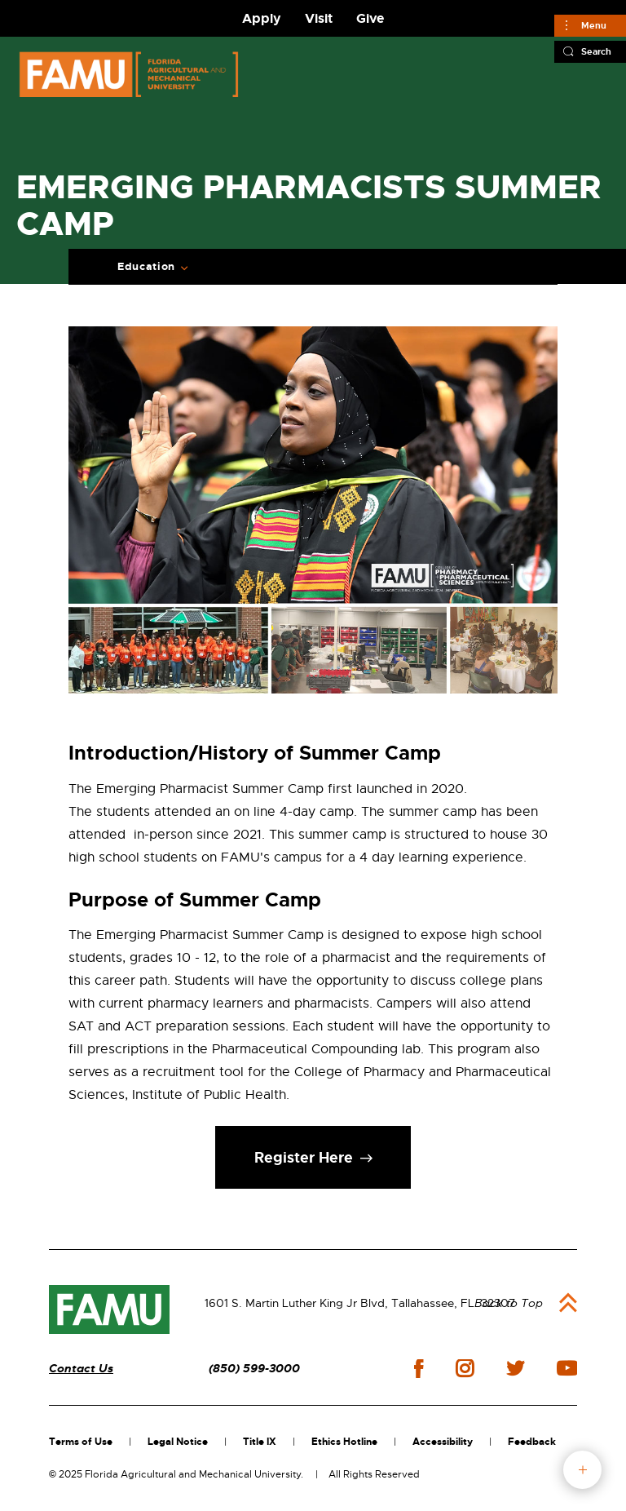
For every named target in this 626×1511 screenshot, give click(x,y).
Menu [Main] (593, 25)
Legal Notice (178, 1441)
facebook (418, 1368)
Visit (319, 18)
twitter (515, 1368)
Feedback (532, 1441)
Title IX (259, 1441)
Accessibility (442, 1441)
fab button (582, 1470)
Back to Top (508, 1303)
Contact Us (81, 1369)
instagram (465, 1368)
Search (596, 51)
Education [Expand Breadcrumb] (146, 266)
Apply (261, 18)
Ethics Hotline (344, 1441)
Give (370, 18)
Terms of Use (80, 1441)
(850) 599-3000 (254, 1369)
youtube (567, 1368)
